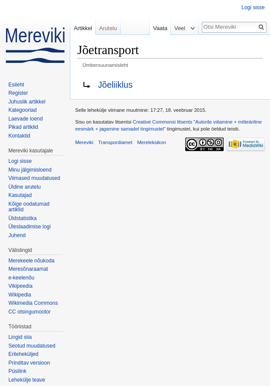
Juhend (16, 235)
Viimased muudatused (34, 178)
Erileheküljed (23, 354)
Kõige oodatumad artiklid (28, 207)
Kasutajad (19, 195)
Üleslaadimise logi (29, 227)
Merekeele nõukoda (31, 261)
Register (18, 93)
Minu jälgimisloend (30, 170)
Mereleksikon (151, 142)
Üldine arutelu (24, 187)
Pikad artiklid (23, 127)
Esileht (16, 85)
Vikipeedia (20, 286)
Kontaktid (19, 136)
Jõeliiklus (115, 85)
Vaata (158, 28)
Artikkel (83, 28)
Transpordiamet (115, 142)
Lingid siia (19, 337)
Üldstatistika (22, 218)
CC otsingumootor (29, 312)
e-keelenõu (21, 278)
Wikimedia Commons (33, 303)
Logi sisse (253, 7)
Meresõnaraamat (28, 269)
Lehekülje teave (26, 380)
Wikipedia (19, 295)
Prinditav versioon (29, 363)
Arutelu (108, 28)
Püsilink (17, 371)
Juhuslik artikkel (26, 102)
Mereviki (84, 142)
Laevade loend (25, 119)
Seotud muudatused (31, 346)
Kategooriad (22, 110)
